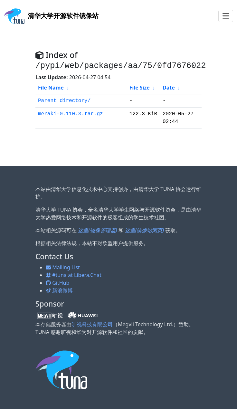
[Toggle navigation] (225, 16)
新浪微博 (59, 290)
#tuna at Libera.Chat (73, 275)
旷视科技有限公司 (92, 324)
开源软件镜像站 (51, 15)
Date (169, 87)
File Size (139, 87)
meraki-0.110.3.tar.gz (70, 114)
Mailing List (63, 267)
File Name (51, 87)
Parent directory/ (64, 101)
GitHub (57, 282)
